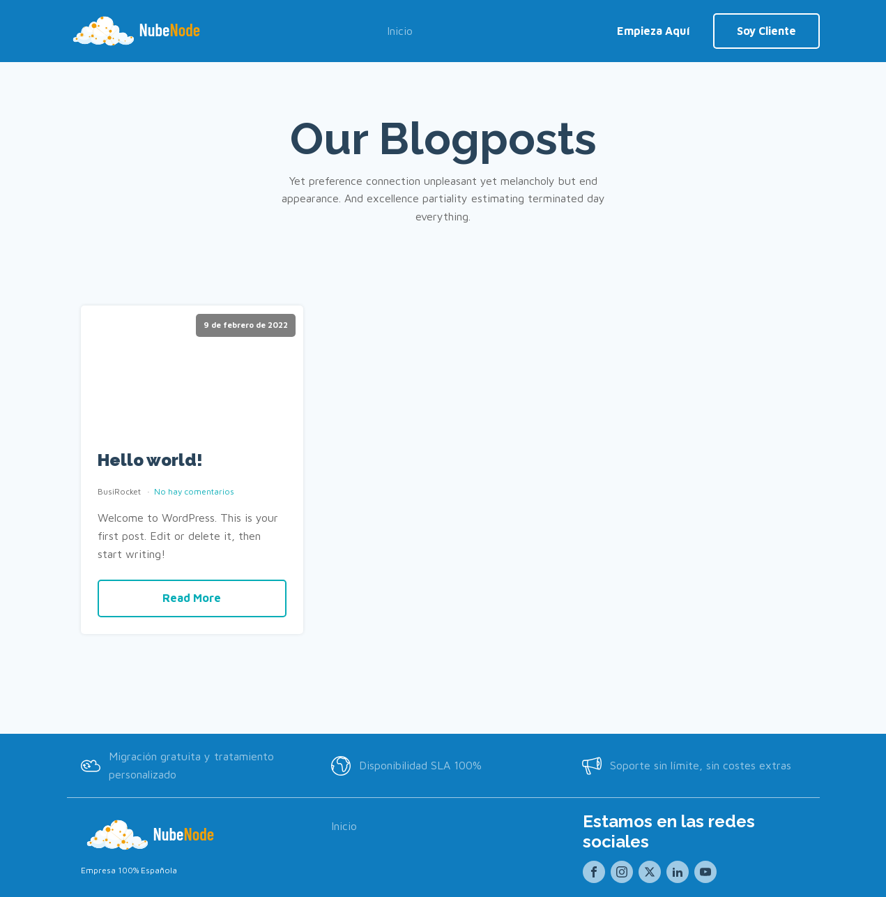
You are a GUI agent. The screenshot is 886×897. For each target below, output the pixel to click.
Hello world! (150, 460)
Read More (191, 597)
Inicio (400, 30)
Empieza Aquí (653, 30)
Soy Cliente (766, 30)
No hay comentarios (194, 491)
